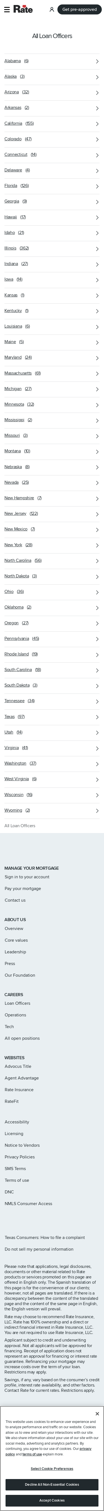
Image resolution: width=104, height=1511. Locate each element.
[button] (7, 9)
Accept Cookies (52, 1502)
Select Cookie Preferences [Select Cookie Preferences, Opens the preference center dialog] (52, 1470)
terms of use (32, 1456)
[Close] (97, 1415)
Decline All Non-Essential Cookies (52, 1486)
